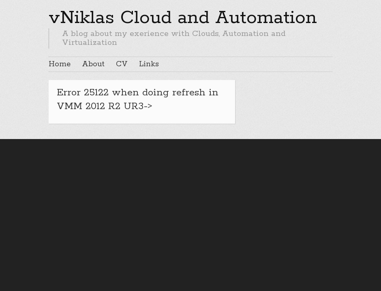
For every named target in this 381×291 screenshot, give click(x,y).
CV (122, 64)
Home (60, 64)
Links (149, 64)
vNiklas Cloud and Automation (183, 18)
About (93, 64)
